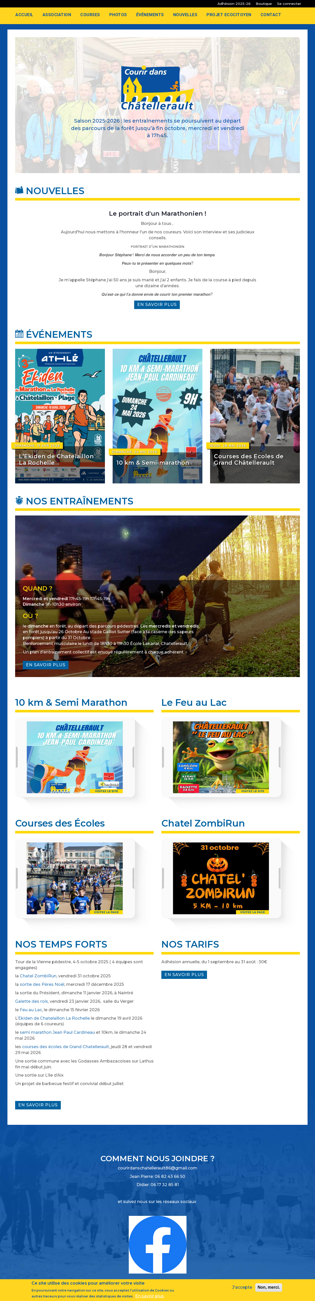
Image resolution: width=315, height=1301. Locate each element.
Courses (90, 14)
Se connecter (289, 4)
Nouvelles (185, 14)
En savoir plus (158, 305)
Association (57, 14)
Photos (118, 14)
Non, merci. (269, 1288)
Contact (271, 14)
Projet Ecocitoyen (228, 14)
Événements (150, 14)
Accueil (24, 14)
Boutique (264, 4)
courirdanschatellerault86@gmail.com (157, 1168)
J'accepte (242, 1288)
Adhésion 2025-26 (234, 4)
